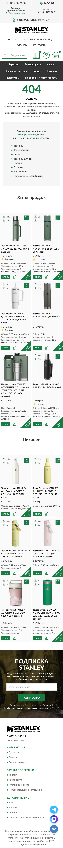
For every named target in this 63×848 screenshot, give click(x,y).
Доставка (14, 752)
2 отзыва (40, 259)
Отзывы (22, 45)
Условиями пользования (38, 708)
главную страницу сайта (31, 135)
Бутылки (52, 71)
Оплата (13, 757)
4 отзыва (40, 404)
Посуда (36, 71)
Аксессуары (12, 78)
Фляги (50, 64)
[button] (15, 13)
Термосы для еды (16, 71)
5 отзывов (9, 259)
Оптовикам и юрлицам (40, 39)
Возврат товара (17, 762)
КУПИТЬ (5, 277)
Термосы (14, 64)
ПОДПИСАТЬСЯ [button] (31, 698)
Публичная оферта (19, 785)
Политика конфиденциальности (26, 818)
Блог (11, 803)
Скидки (13, 813)
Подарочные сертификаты (41, 78)
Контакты (39, 45)
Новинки (13, 808)
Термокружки (33, 64)
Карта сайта (15, 780)
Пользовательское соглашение (25, 790)
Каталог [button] (13, 39)
